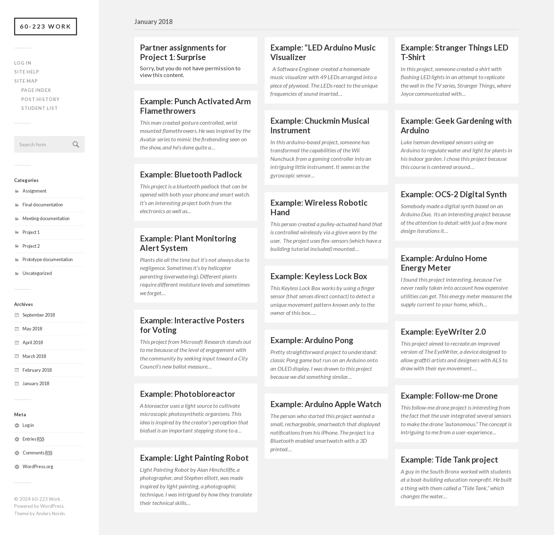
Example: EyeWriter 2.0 (443, 331)
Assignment (34, 191)
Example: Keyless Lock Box (318, 276)
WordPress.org (38, 466)
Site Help (26, 72)
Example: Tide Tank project (449, 459)
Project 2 (31, 246)
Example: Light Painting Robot (194, 458)
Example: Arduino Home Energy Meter (444, 262)
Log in (28, 425)
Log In (22, 63)
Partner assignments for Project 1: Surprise (183, 52)
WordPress (52, 506)
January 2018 (36, 383)
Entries (33, 439)
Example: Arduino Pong (311, 340)
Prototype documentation (48, 259)
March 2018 (34, 356)
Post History (40, 99)
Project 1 (31, 232)
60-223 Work (45, 26)
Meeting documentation (46, 218)
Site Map (26, 81)
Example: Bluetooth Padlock (191, 174)
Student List (39, 108)
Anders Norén (50, 513)
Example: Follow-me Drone (449, 395)
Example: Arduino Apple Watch (325, 404)
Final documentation (43, 204)
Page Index (36, 90)
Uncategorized (37, 273)
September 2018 (39, 315)
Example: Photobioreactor (187, 394)
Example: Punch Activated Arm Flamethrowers (195, 106)
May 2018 (32, 328)
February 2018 (37, 370)
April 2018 (33, 342)
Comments (37, 452)
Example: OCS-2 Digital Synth (454, 194)
